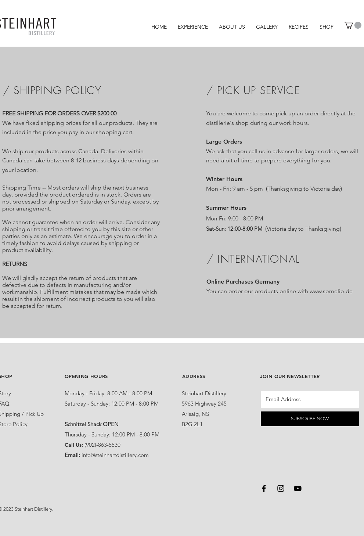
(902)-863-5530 (102, 444)
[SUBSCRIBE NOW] (310, 418)
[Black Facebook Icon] (264, 488)
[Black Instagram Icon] (280, 488)
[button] (352, 25)
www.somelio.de (331, 291)
